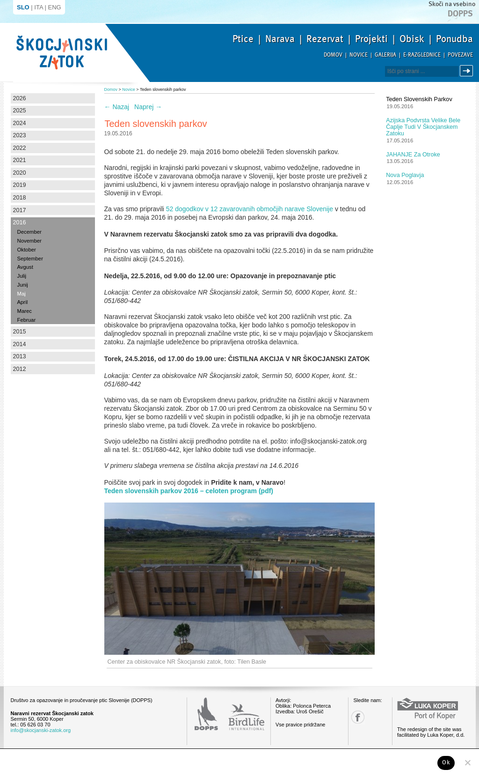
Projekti (371, 39)
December (29, 232)
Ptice (243, 39)
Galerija (385, 55)
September (30, 258)
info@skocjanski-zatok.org (41, 730)
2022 (19, 148)
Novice (358, 55)
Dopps (460, 13)
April (22, 302)
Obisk (411, 39)
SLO (23, 7)
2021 (19, 160)
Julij (22, 276)
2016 (19, 222)
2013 (19, 356)
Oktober (26, 249)
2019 (19, 185)
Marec (24, 311)
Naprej (148, 107)
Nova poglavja (405, 175)
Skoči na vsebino (451, 4)
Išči (467, 70)
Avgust (25, 267)
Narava (280, 39)
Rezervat (324, 39)
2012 (19, 369)
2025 (19, 110)
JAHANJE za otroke (413, 154)
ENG (54, 7)
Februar (26, 320)
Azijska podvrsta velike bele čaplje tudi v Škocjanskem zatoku (423, 127)
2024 (19, 123)
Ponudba (454, 39)
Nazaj (117, 107)
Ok (446, 762)
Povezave (460, 55)
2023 (19, 135)
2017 (19, 210)
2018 (19, 197)
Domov (333, 55)
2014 (19, 344)
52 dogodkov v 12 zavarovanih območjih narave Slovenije (249, 209)
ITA (38, 7)
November (29, 241)
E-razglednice (422, 55)
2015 (19, 331)
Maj (21, 293)
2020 (19, 173)
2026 (19, 98)
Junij (22, 285)
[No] (467, 762)
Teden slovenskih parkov (419, 99)
